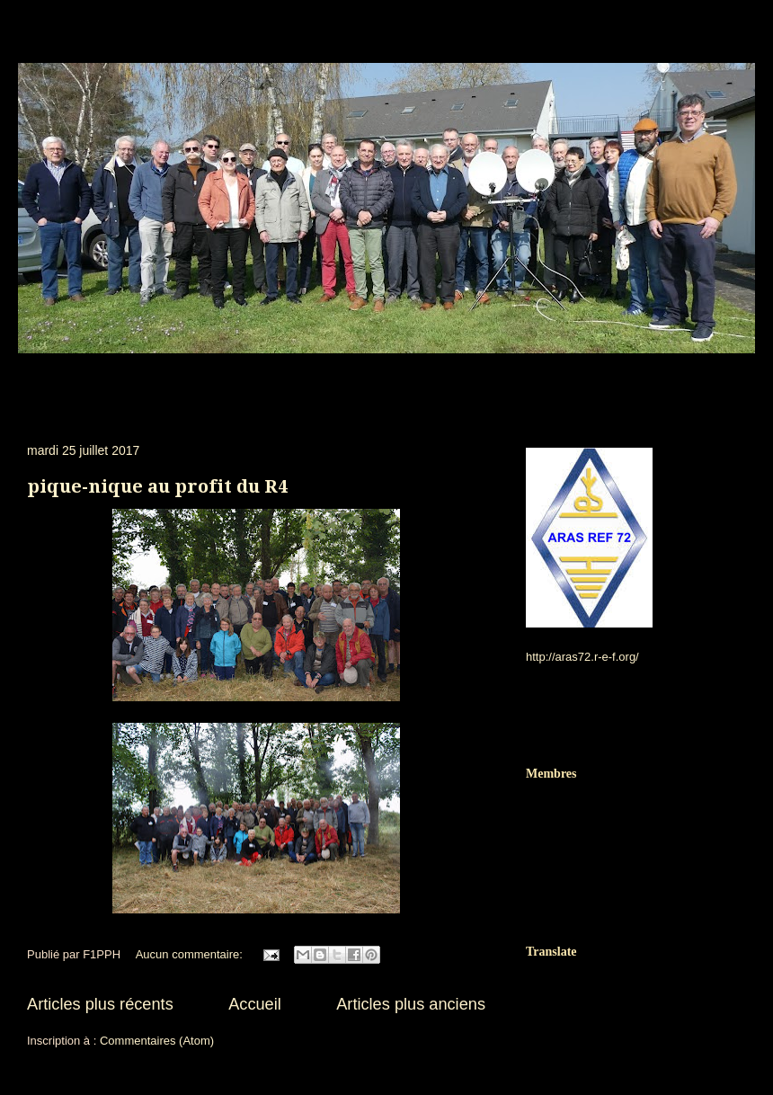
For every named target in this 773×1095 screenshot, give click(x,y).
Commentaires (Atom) (157, 1040)
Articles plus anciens (410, 1004)
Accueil (254, 1004)
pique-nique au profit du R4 (157, 486)
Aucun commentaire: (191, 954)
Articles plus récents (100, 1004)
